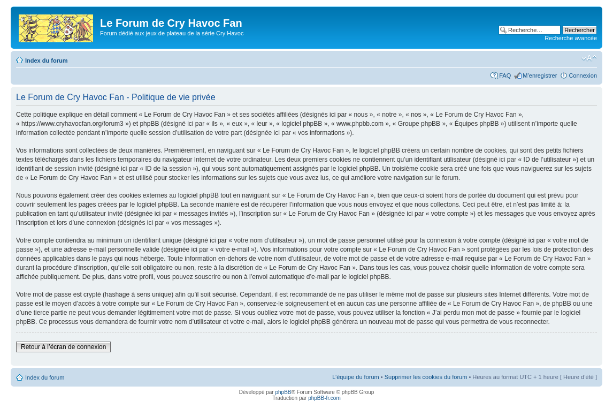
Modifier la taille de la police (589, 58)
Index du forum (46, 60)
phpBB (283, 392)
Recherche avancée (571, 38)
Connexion (583, 75)
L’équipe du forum (355, 377)
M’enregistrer (540, 75)
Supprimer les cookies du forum (426, 377)
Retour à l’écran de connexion (63, 347)
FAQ (505, 75)
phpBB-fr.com (324, 398)
